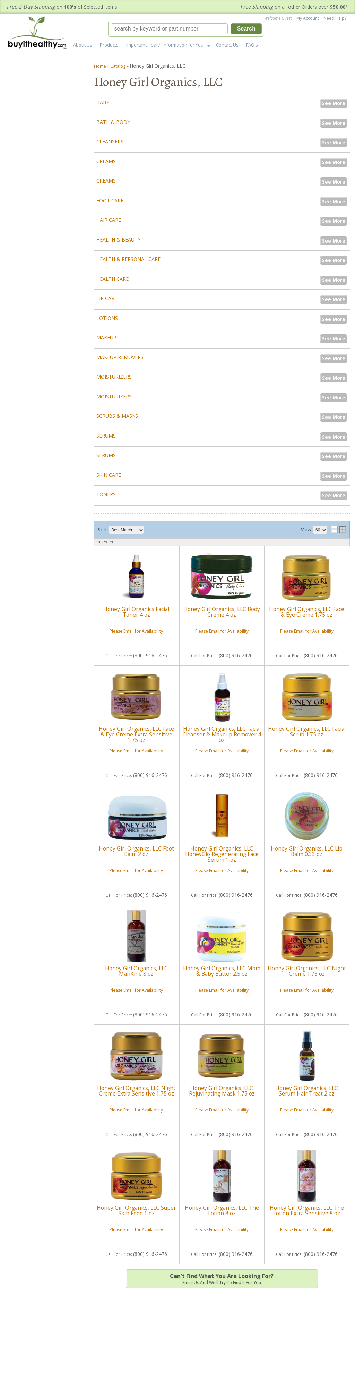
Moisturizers (114, 376)
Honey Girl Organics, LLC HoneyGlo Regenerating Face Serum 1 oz (222, 854)
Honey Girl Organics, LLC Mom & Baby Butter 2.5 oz (221, 971)
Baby (102, 102)
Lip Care (106, 298)
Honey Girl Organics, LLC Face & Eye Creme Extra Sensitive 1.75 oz (136, 734)
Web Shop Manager (333, 1361)
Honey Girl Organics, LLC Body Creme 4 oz (221, 612)
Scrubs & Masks (117, 416)
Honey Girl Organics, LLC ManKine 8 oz (136, 971)
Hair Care (108, 220)
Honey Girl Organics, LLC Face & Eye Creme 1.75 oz (306, 612)
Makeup (106, 337)
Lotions (107, 318)
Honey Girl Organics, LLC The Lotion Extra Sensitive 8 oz (307, 1210)
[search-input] (169, 29)
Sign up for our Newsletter (310, 1333)
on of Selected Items (62, 6)
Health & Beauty (118, 239)
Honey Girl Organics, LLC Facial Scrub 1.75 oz (307, 731)
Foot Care (109, 200)
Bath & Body (113, 122)
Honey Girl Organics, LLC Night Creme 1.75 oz (307, 971)
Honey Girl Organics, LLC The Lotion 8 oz (222, 1210)
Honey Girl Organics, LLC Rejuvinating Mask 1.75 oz (222, 1090)
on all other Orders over (294, 6)
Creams (106, 161)
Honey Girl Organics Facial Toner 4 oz (136, 612)
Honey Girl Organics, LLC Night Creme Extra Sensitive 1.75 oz (136, 1090)
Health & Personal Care (128, 259)
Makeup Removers (120, 357)
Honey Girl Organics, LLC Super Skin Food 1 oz (136, 1210)
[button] (186, 29)
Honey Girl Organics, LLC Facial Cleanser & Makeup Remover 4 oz (221, 734)
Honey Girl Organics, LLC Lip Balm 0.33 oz (307, 851)
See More (333, 103)
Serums (106, 435)
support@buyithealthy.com (49, 441)
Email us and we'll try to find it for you (221, 1278)
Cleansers (109, 141)
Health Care (112, 279)
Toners (106, 494)
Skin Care (108, 475)
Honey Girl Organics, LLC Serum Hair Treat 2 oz (306, 1090)
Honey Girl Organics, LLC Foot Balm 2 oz (136, 851)
